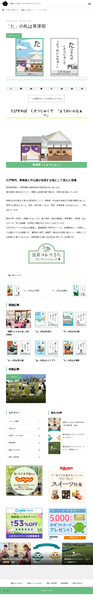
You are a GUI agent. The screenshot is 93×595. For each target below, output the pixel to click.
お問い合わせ (77, 584)
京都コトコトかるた (34, 584)
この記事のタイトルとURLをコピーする (46, 99)
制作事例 (64, 584)
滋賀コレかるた (14, 35)
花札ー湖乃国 (51, 584)
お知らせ (14, 376)
